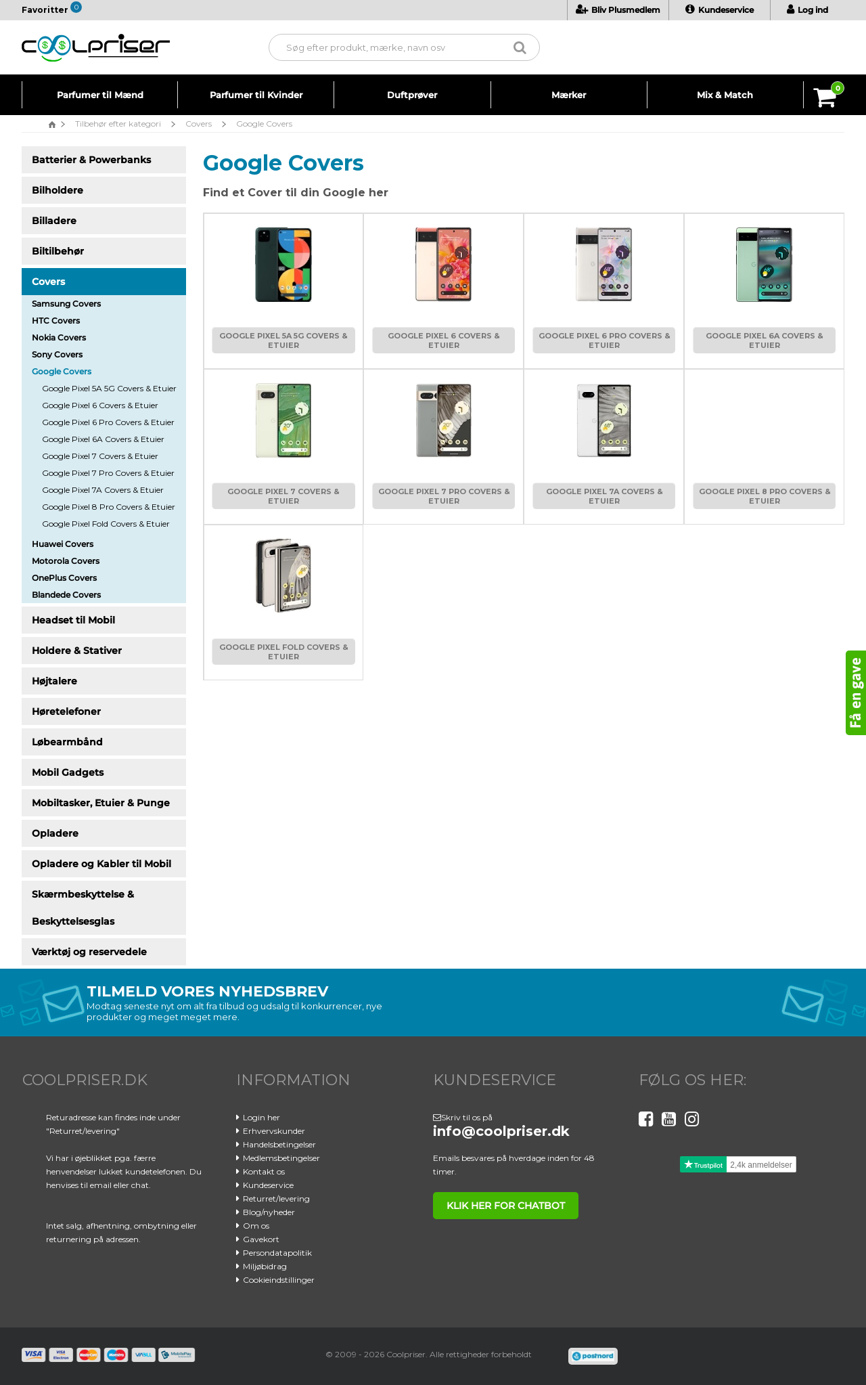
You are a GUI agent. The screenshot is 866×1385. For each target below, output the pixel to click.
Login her (261, 1117)
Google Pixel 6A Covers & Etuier (103, 439)
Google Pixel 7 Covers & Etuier (100, 456)
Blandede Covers (66, 595)
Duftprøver (412, 94)
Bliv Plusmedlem (618, 10)
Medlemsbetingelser (281, 1158)
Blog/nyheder (269, 1212)
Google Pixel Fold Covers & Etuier (106, 524)
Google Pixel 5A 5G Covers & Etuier (109, 388)
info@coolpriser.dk (501, 1131)
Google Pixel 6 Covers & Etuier (100, 405)
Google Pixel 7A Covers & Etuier (103, 490)
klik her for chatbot (503, 1205)
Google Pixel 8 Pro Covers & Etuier (108, 507)
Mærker (568, 94)
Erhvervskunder (274, 1131)
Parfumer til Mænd (100, 94)
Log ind (807, 10)
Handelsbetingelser (279, 1144)
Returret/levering (276, 1198)
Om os (256, 1226)
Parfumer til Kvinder (256, 94)
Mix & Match (725, 94)
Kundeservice (719, 10)
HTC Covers (56, 320)
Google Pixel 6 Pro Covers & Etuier (108, 422)
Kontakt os (264, 1171)
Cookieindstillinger (279, 1280)
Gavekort (261, 1239)
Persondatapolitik (277, 1253)
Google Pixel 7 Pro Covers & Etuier (108, 473)
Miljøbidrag (265, 1266)
